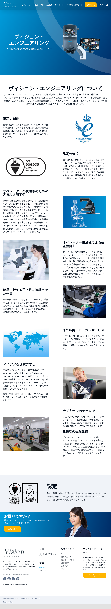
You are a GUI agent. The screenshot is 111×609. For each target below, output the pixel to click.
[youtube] (17, 578)
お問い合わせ (12, 529)
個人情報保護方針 (9, 598)
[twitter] (9, 578)
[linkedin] (13, 578)
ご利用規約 (23, 598)
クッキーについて (36, 598)
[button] (106, 5)
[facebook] (4, 578)
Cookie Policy (8, 602)
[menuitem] (101, 5)
